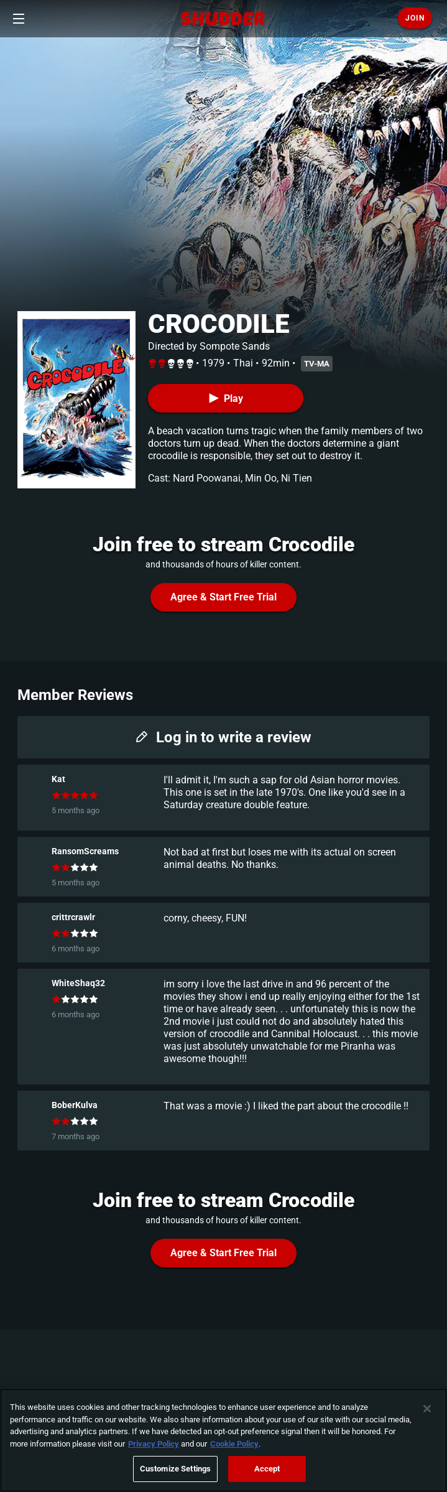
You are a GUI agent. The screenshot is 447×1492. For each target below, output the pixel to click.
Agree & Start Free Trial (223, 597)
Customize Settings (175, 1468)
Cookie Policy (234, 1443)
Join (415, 18)
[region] (223, 1440)
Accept (267, 1468)
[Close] (427, 1408)
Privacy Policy (153, 1443)
